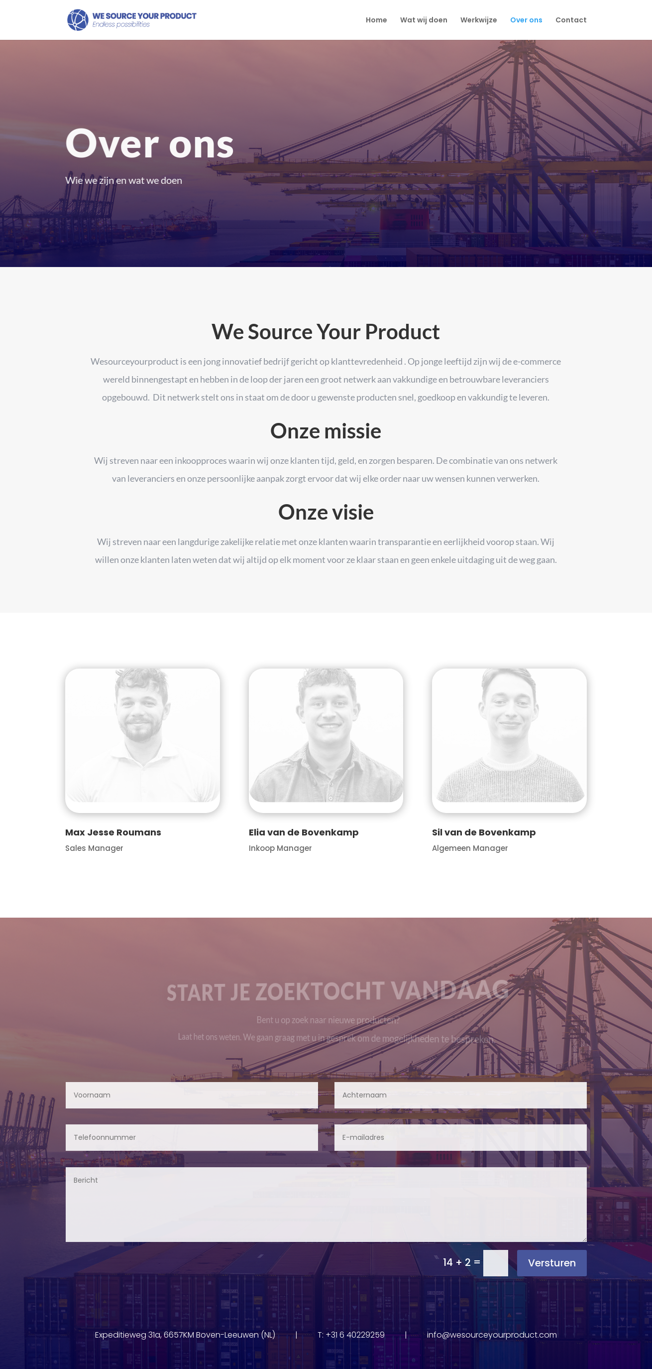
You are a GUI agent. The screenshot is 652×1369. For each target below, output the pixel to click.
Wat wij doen (423, 20)
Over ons (526, 20)
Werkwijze (478, 20)
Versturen (552, 1263)
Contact (571, 20)
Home (376, 20)
